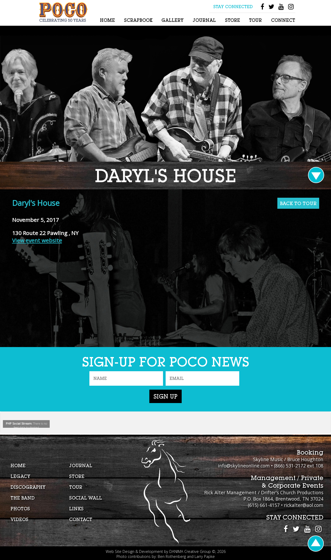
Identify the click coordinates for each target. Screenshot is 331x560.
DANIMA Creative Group (190, 551)
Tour (255, 20)
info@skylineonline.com (244, 465)
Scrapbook (138, 20)
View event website (37, 240)
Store (232, 20)
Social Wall (85, 498)
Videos (19, 519)
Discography (28, 487)
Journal (204, 20)
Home (107, 20)
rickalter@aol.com (303, 505)
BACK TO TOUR (298, 203)
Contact (80, 519)
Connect (283, 20)
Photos (20, 508)
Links (76, 508)
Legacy (20, 476)
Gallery (172, 20)
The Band (23, 498)
